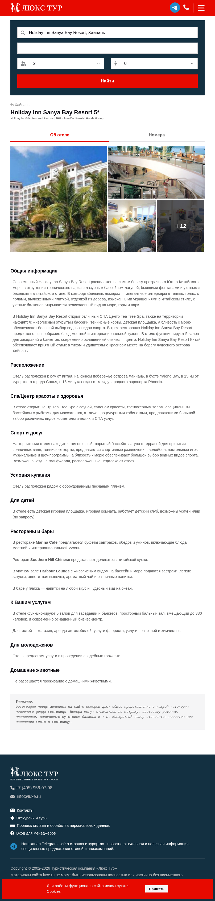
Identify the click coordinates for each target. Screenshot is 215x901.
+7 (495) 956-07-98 (31, 788)
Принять (157, 889)
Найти (107, 81)
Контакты (21, 810)
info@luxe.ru (25, 796)
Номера (157, 135)
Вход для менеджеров (33, 833)
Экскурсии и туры (28, 818)
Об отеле (59, 135)
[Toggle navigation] (199, 7)
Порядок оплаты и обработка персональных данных (60, 825)
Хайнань (20, 105)
